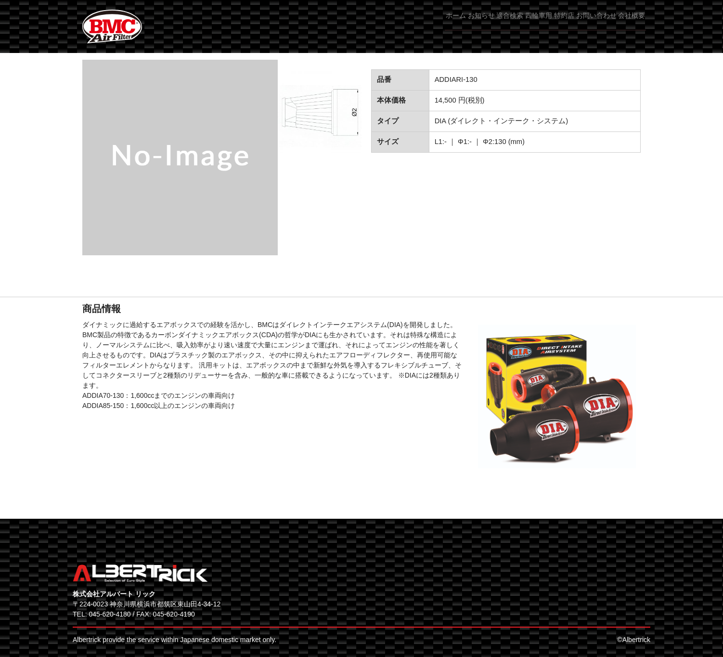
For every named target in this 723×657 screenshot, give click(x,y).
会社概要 (628, 23)
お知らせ (406, 23)
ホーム (367, 23)
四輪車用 (492, 23)
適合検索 (449, 23)
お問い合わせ (579, 23)
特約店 (532, 23)
